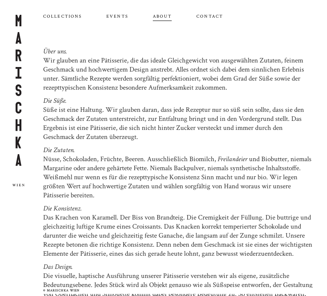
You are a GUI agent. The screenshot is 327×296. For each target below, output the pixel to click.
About (162, 16)
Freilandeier (232, 159)
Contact (209, 16)
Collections (62, 16)
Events (117, 16)
